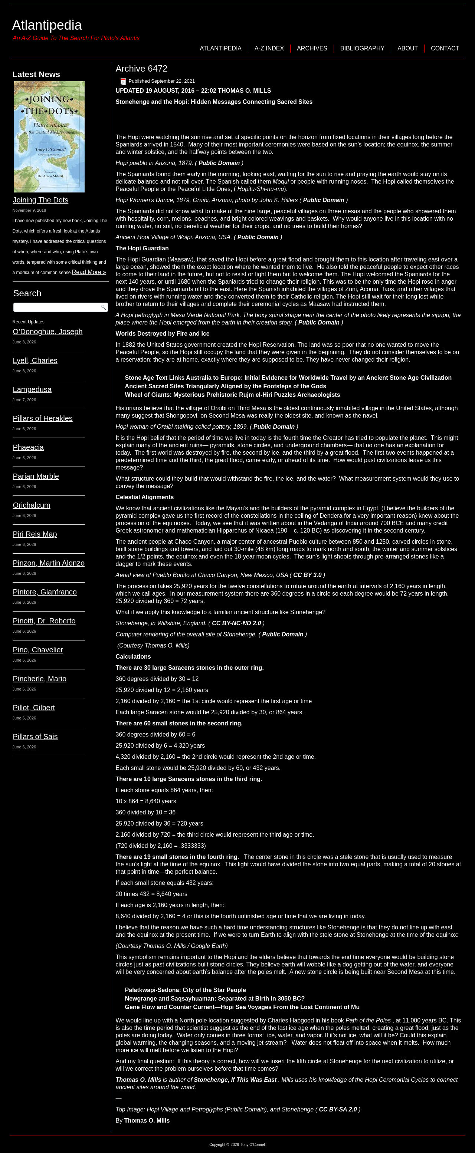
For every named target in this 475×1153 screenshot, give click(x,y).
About (407, 48)
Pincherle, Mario (40, 679)
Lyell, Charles (35, 360)
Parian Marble (36, 476)
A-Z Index (269, 48)
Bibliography (362, 48)
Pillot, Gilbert (34, 708)
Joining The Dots (41, 200)
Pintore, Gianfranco (45, 592)
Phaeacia (28, 447)
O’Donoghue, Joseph (48, 331)
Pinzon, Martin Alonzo (49, 563)
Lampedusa (32, 389)
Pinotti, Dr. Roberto (44, 621)
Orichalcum (31, 505)
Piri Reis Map (35, 534)
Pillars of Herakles (43, 418)
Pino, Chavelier (38, 650)
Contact (445, 48)
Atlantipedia (47, 25)
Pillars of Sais (35, 736)
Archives (312, 48)
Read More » (89, 272)
